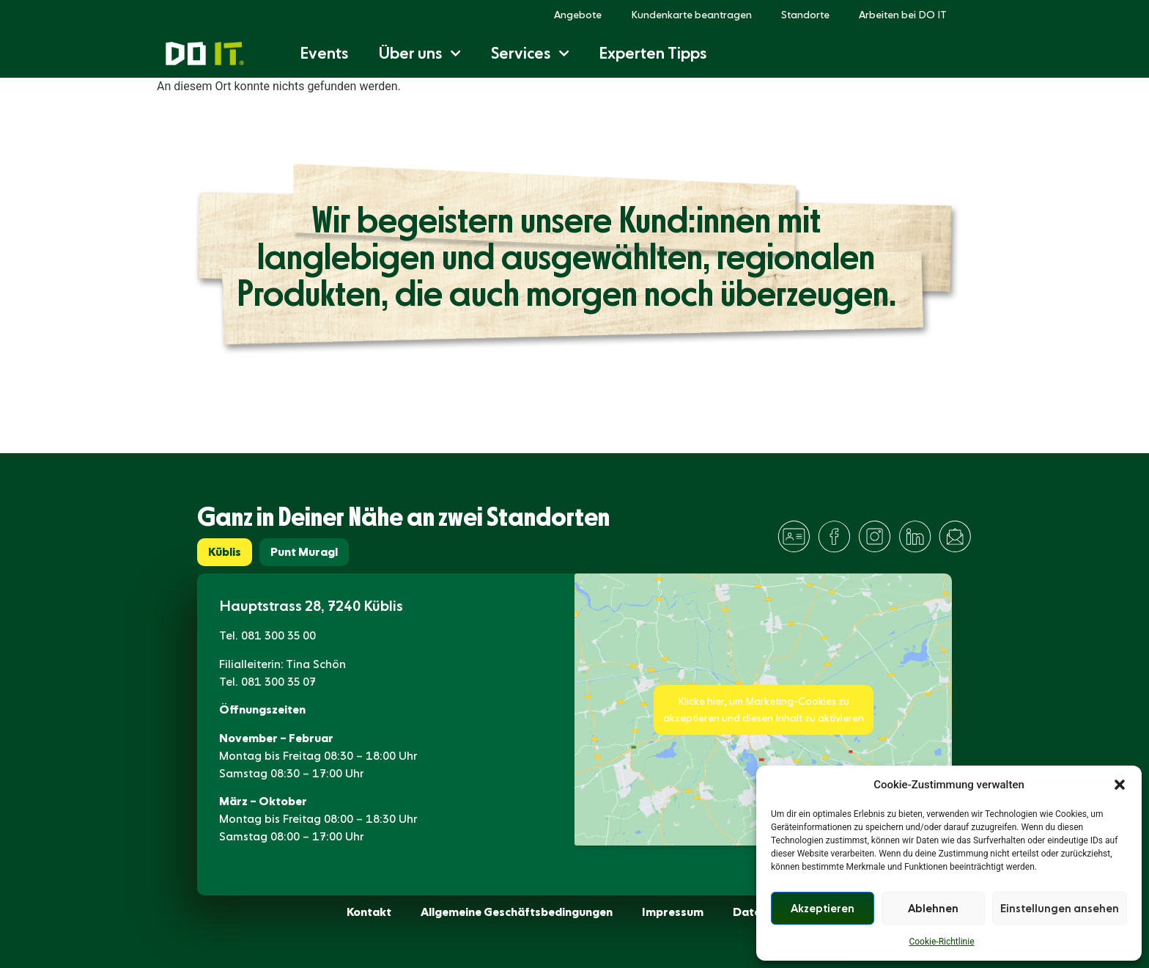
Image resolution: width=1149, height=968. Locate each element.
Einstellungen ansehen (1059, 908)
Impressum (672, 912)
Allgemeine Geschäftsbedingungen (517, 912)
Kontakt (369, 912)
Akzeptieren (822, 908)
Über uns (419, 53)
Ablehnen (933, 908)
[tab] (224, 552)
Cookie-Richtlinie (941, 941)
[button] (1119, 784)
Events (324, 53)
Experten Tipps (653, 53)
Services (530, 53)
